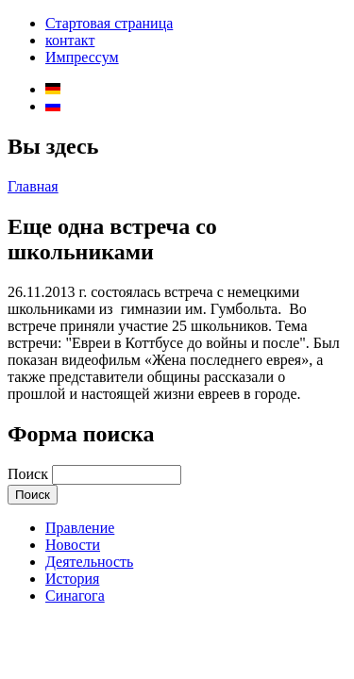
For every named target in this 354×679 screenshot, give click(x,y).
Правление (79, 528)
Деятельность (89, 562)
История (72, 579)
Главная (33, 186)
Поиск (30, 474)
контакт (69, 40)
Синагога (75, 596)
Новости (72, 545)
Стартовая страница (109, 23)
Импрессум (82, 57)
